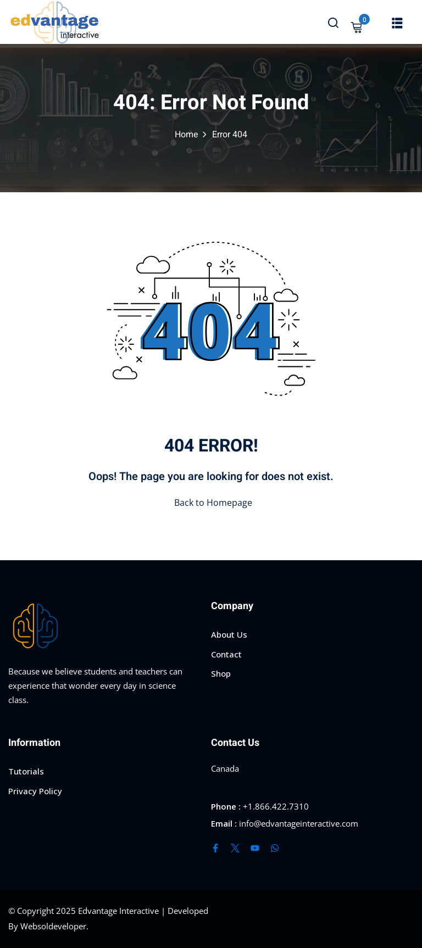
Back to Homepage (211, 503)
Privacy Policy (35, 790)
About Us (229, 634)
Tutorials (26, 771)
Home (186, 134)
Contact (226, 654)
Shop (221, 673)
